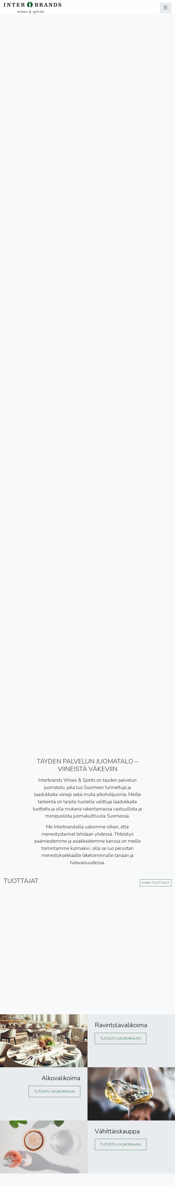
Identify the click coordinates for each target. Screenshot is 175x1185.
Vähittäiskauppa (117, 1131)
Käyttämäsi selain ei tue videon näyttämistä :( (87, 369)
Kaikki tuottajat (155, 883)
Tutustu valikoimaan (120, 1038)
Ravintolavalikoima (121, 1025)
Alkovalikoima (60, 1078)
